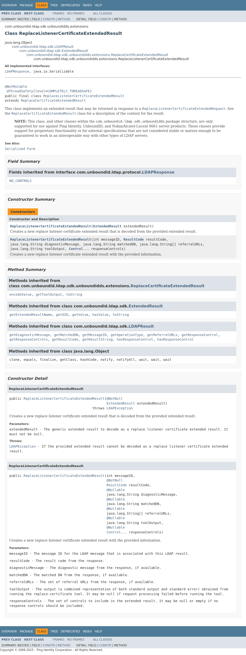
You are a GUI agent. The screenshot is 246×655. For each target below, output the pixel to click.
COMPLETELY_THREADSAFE (68, 91)
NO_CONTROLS (20, 181)
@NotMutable (16, 86)
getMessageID (94, 335)
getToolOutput (49, 294)
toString (74, 294)
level (40, 91)
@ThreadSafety (20, 91)
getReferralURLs (162, 335)
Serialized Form (20, 149)
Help (98, 5)
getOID (62, 315)
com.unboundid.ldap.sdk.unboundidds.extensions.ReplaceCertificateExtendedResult (97, 55)
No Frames (75, 13)
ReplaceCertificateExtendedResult (53, 100)
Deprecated (70, 5)
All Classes (102, 13)
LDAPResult (141, 326)
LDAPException (120, 408)
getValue (80, 315)
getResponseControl (199, 335)
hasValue (100, 315)
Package (26, 5)
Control (76, 249)
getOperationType (127, 335)
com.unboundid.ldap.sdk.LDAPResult (43, 47)
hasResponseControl (135, 339)
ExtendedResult (107, 226)
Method (64, 19)
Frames (59, 13)
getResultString (97, 339)
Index (87, 5)
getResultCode (65, 339)
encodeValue (20, 294)
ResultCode (133, 239)
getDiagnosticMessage (29, 335)
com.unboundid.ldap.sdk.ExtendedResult (53, 51)
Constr (49, 19)
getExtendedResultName (30, 315)
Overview (9, 5)
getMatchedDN (66, 335)
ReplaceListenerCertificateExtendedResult (83, 96)
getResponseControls (28, 339)
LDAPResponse (17, 71)
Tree (54, 5)
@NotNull (115, 398)
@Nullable (116, 490)
